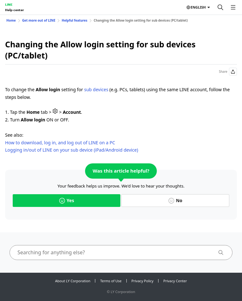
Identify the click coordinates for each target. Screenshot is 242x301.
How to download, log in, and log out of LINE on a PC (60, 143)
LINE (8, 4)
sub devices (96, 89)
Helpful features (74, 20)
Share (228, 72)
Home (11, 20)
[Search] (220, 7)
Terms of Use (110, 280)
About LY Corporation (73, 280)
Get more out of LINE (39, 20)
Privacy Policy (142, 280)
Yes (66, 200)
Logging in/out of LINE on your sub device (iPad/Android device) (71, 150)
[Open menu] (233, 7)
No (175, 200)
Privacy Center (175, 280)
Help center (14, 10)
